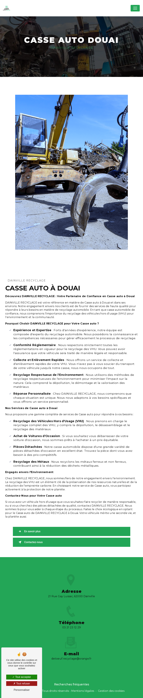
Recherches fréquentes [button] (71, 684)
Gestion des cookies (111, 690)
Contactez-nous (30, 542)
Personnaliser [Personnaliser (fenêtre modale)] (22, 690)
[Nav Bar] (135, 8)
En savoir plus (28, 531)
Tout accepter (21, 677)
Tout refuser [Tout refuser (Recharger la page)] (21, 683)
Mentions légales (82, 690)
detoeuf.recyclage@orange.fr (71, 655)
